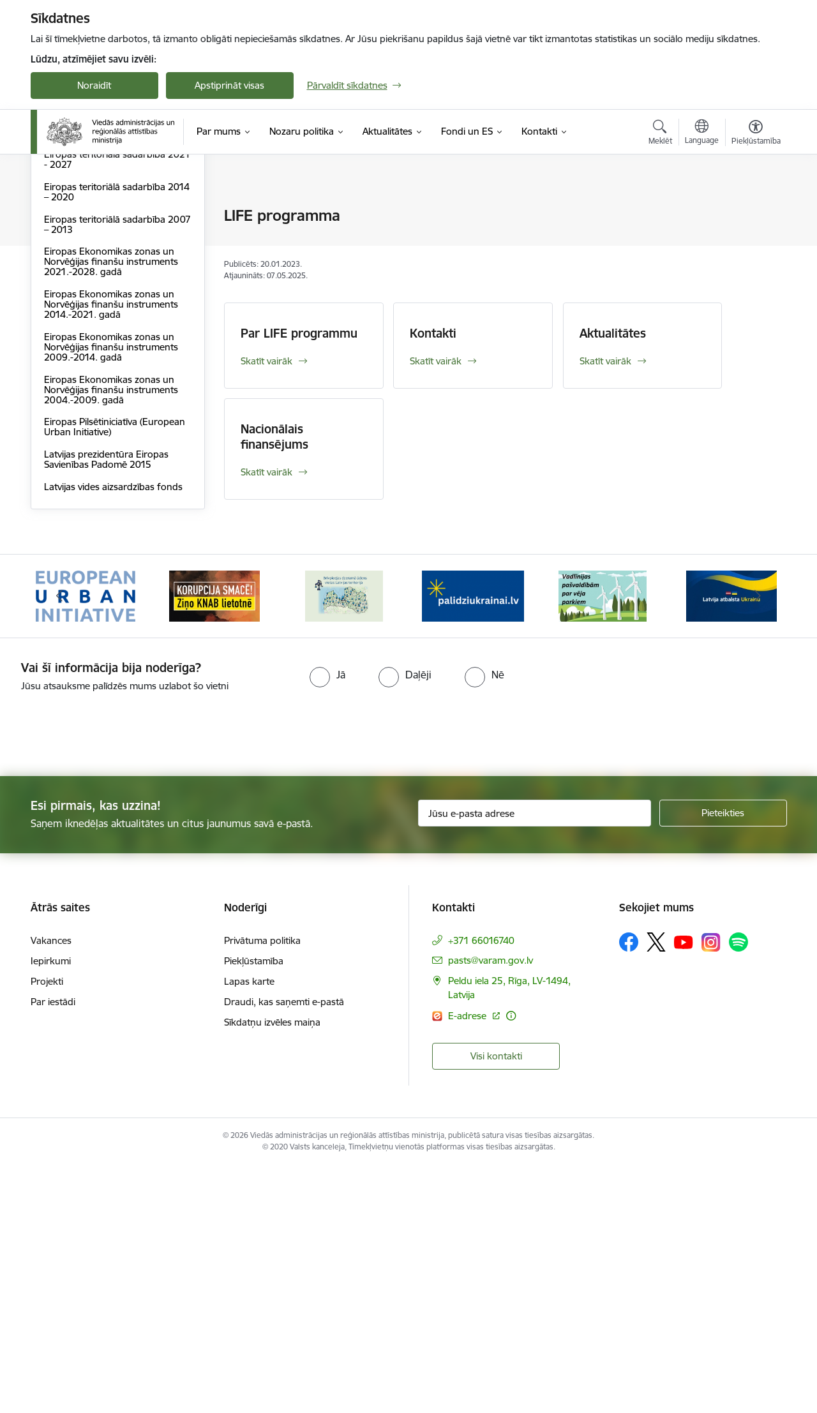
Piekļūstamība (253, 1208)
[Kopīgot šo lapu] (755, 242)
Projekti (47, 1228)
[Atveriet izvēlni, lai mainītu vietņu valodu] (701, 133)
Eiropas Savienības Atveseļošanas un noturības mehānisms (115, 288)
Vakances (51, 1187)
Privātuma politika (262, 1187)
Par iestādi (53, 1249)
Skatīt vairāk (266, 361)
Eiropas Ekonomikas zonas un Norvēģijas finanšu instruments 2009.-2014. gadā (111, 593)
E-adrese (468, 1262)
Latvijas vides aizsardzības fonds (113, 733)
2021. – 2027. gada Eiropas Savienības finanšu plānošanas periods (110, 326)
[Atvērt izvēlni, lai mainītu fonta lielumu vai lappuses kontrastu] (756, 134)
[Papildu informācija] (511, 1262)
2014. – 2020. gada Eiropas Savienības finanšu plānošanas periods (110, 368)
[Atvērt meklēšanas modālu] (660, 134)
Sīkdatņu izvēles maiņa (272, 1269)
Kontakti (433, 333)
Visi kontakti (496, 1302)
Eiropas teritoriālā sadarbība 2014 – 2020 (117, 438)
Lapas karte (249, 1228)
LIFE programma (80, 261)
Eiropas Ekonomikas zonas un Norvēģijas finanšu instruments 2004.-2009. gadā (111, 636)
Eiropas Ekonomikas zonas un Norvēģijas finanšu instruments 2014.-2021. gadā (111, 550)
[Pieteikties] (723, 1059)
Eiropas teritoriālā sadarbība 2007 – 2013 (117, 471)
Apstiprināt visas (229, 85)
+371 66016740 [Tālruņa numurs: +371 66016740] (481, 1187)
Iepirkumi (51, 1208)
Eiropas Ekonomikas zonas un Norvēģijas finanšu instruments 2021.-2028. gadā (111, 507)
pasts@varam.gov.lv (490, 1207)
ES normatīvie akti (82, 238)
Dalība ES (64, 217)
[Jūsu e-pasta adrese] (534, 1059)
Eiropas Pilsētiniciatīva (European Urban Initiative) (114, 673)
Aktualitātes (613, 333)
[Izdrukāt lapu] (755, 210)
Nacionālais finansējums (274, 436)
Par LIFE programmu (299, 333)
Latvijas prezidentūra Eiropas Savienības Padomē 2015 (106, 705)
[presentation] (107, 975)
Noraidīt (94, 85)
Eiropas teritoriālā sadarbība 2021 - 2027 (117, 405)
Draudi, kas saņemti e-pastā (284, 1249)
